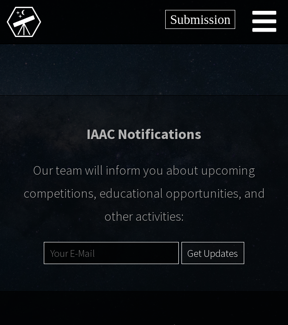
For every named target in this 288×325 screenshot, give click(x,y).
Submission (200, 19)
